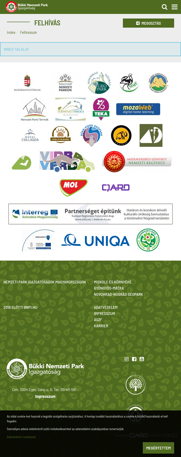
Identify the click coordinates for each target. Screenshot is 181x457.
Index (11, 32)
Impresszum (45, 396)
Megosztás (148, 23)
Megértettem (158, 447)
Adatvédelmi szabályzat (21, 437)
